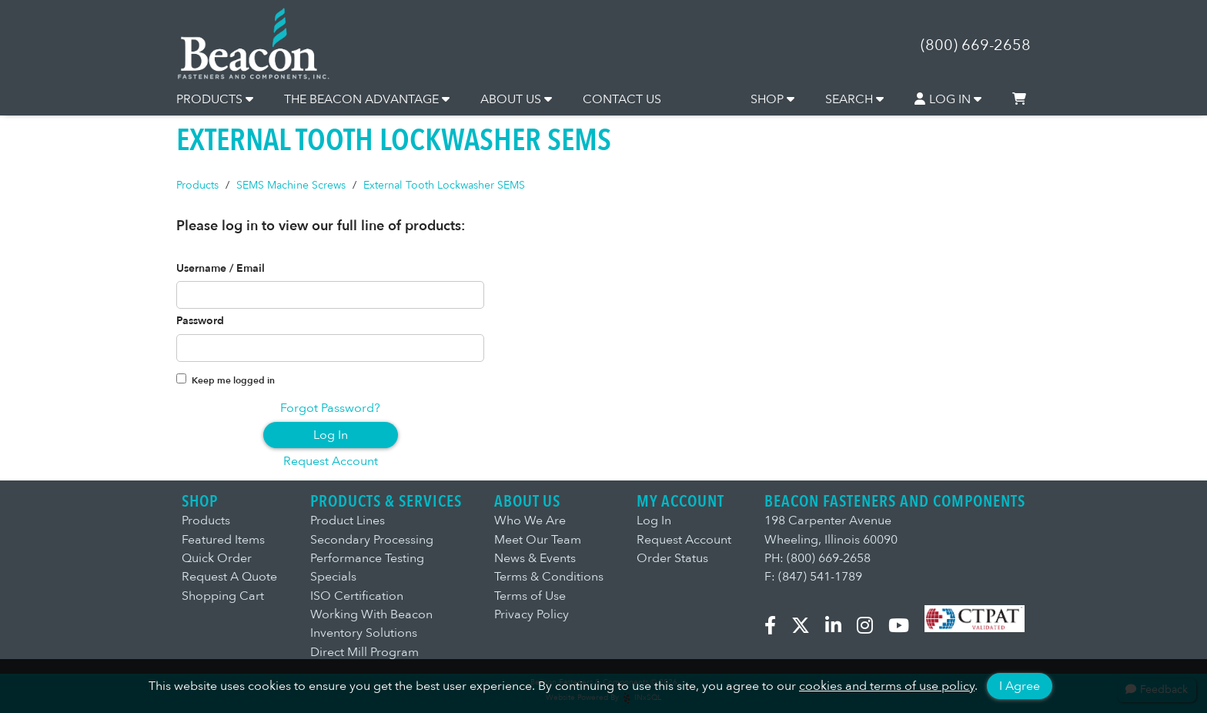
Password (200, 321)
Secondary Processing (371, 539)
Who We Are (530, 520)
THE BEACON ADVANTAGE (367, 99)
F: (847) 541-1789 (813, 576)
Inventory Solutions (363, 632)
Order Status (672, 558)
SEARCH (854, 99)
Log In (330, 435)
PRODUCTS (214, 99)
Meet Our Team (537, 539)
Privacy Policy (531, 614)
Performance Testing (367, 558)
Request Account (330, 461)
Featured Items (223, 539)
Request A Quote (229, 576)
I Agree (1019, 686)
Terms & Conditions (549, 576)
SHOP (772, 99)
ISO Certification (356, 595)
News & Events (535, 558)
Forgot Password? (330, 408)
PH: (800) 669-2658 (817, 558)
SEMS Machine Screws (291, 185)
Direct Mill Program (364, 652)
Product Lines (347, 520)
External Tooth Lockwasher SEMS (444, 185)
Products (197, 185)
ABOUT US (516, 99)
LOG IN (948, 99)
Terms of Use (530, 595)
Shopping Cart (223, 595)
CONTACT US (622, 99)
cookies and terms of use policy (887, 686)
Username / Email (220, 269)
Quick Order (217, 558)
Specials (333, 576)
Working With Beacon (371, 614)
